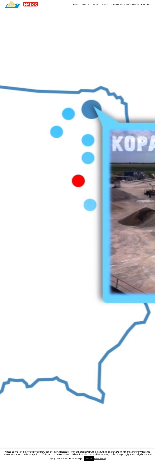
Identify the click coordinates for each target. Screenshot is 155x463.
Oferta (85, 5)
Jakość (95, 5)
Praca (105, 5)
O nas (75, 5)
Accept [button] (89, 459)
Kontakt (145, 5)
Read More (100, 458)
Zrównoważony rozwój (125, 5)
